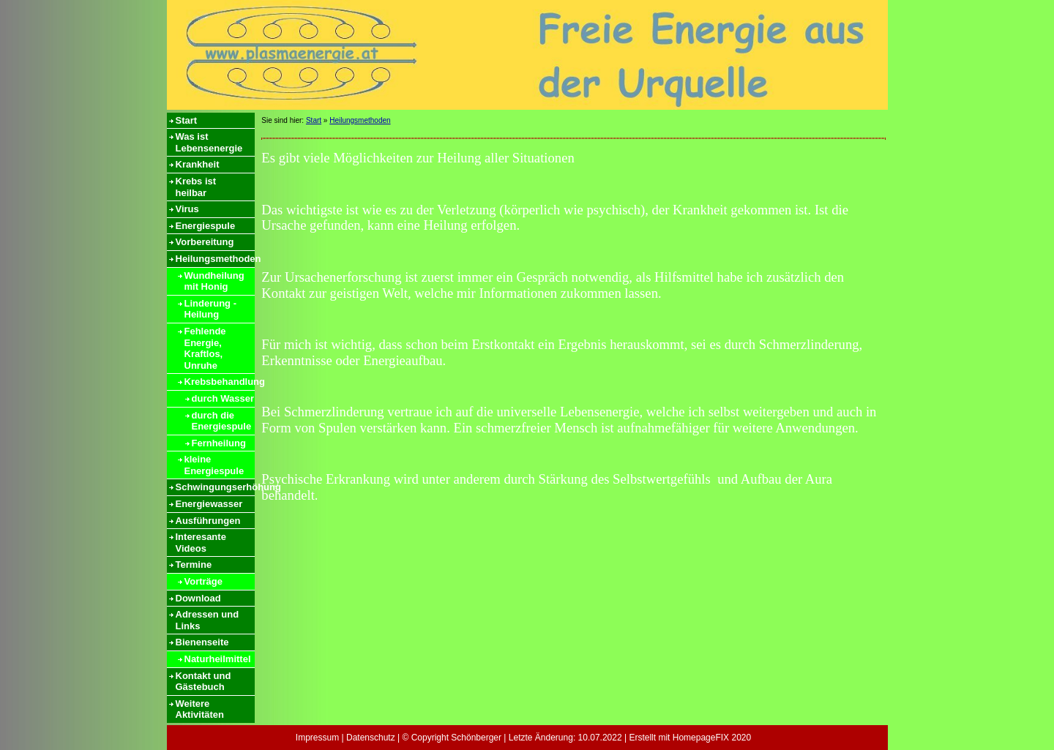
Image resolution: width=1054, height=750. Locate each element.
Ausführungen (208, 520)
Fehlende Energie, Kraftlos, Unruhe (205, 348)
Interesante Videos (201, 542)
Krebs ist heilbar (196, 187)
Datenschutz (370, 737)
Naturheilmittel (217, 658)
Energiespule (206, 225)
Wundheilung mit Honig (214, 281)
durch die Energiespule (222, 421)
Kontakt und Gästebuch (203, 681)
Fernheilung (219, 443)
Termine (194, 564)
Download (198, 598)
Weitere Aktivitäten (200, 709)
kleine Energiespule (214, 465)
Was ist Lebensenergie (209, 142)
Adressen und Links (207, 620)
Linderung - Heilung (210, 309)
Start (187, 120)
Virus (187, 208)
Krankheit (198, 164)
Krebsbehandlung (219, 381)
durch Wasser (223, 398)
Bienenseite (202, 642)
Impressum (317, 737)
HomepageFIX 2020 (712, 737)
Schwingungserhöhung (215, 486)
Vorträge (203, 581)
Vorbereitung (205, 241)
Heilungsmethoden (215, 258)
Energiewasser (209, 503)
